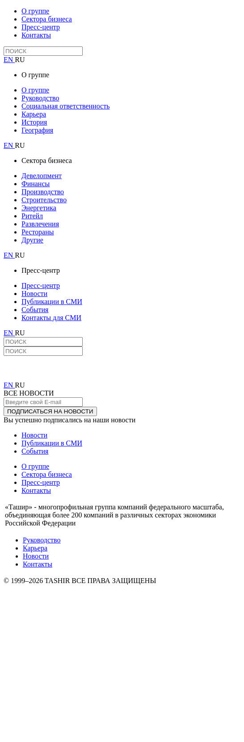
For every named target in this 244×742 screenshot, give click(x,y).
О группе (35, 11)
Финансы (35, 184)
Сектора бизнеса (46, 19)
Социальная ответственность (65, 106)
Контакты (36, 35)
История (34, 122)
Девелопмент (41, 175)
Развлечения (40, 224)
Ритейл (32, 216)
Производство (42, 192)
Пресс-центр (40, 27)
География (37, 130)
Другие (32, 240)
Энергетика (38, 208)
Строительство (44, 200)
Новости (34, 293)
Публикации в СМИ (51, 301)
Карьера (33, 114)
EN (9, 59)
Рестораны (37, 232)
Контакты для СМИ (51, 317)
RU (20, 59)
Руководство (40, 98)
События (34, 309)
